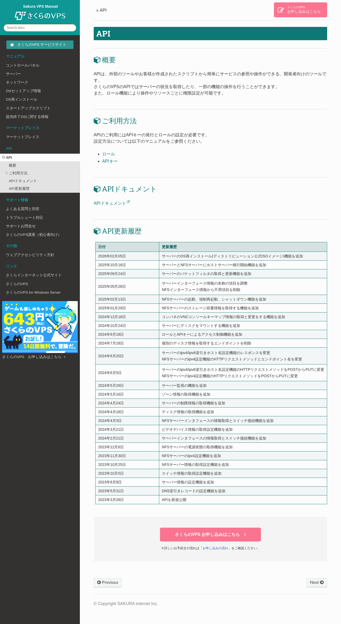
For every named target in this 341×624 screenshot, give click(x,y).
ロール (108, 154)
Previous (107, 582)
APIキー (110, 161)
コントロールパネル (22, 65)
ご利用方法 (16, 173)
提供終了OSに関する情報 (27, 117)
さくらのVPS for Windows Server (33, 292)
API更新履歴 (19, 189)
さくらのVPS (17, 284)
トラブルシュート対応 (24, 218)
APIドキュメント (23, 181)
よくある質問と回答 (22, 209)
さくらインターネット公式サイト (34, 275)
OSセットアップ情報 (23, 91)
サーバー (13, 74)
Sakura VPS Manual (40, 12)
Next (317, 582)
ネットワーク (17, 82)
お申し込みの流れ (215, 548)
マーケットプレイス (22, 137)
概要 (12, 165)
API (7, 157)
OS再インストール (21, 99)
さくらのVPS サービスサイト (42, 45)
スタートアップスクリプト (28, 108)
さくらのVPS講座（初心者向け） (33, 235)
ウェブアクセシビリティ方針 (30, 255)
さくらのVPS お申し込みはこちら (33, 357)
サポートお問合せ (21, 226)
